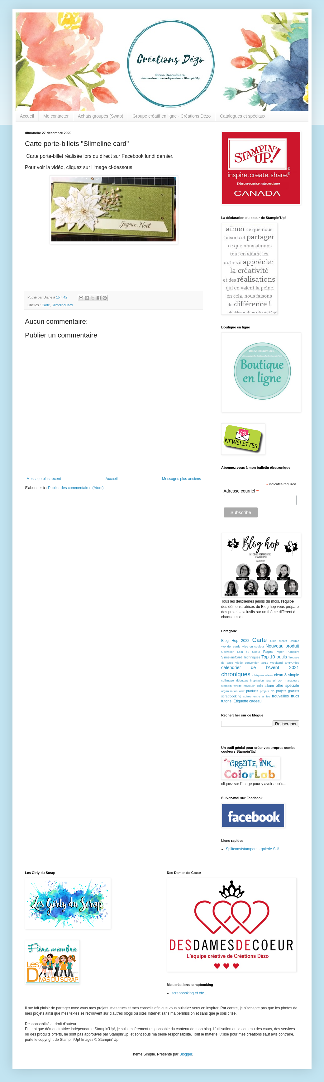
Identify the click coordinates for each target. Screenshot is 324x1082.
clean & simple (286, 675)
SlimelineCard (62, 305)
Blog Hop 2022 (235, 640)
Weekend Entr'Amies (284, 662)
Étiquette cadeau (247, 701)
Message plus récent (43, 479)
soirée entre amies (256, 696)
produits (252, 691)
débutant (242, 680)
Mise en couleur (253, 646)
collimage (227, 680)
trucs (295, 696)
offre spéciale (287, 685)
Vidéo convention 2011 (251, 662)
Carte (46, 305)
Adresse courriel (241, 491)
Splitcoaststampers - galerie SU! (252, 849)
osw (242, 691)
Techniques (251, 657)
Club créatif (278, 641)
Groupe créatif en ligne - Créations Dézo (172, 116)
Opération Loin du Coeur (240, 651)
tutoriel (226, 701)
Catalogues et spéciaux (242, 116)
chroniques (235, 674)
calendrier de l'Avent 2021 (260, 667)
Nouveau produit (282, 645)
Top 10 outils (274, 656)
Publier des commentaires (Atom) (75, 488)
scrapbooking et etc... (189, 993)
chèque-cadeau (262, 675)
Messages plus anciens (181, 479)
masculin (249, 685)
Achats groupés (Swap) (100, 116)
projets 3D (267, 691)
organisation (229, 691)
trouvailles (280, 696)
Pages (268, 651)
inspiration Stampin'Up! (266, 680)
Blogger (185, 1054)
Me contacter (56, 116)
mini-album (265, 685)
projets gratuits (287, 691)
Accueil (27, 116)
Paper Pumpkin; (287, 651)
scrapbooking (231, 696)
